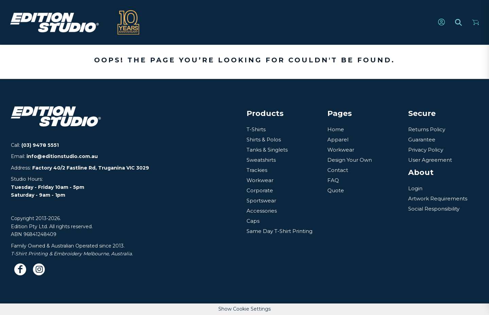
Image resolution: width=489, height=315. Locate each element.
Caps (253, 221)
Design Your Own (349, 160)
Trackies (257, 170)
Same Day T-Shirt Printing (279, 231)
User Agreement (430, 160)
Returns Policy (426, 129)
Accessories (262, 211)
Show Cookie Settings (244, 309)
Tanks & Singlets (267, 149)
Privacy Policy (425, 149)
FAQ (333, 180)
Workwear (260, 180)
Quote (335, 190)
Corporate (260, 190)
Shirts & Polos (264, 139)
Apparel (337, 139)
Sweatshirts (261, 160)
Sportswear (261, 200)
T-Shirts (256, 129)
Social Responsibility (433, 208)
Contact (337, 170)
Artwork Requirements (437, 198)
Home (335, 129)
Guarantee (421, 139)
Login (415, 188)
